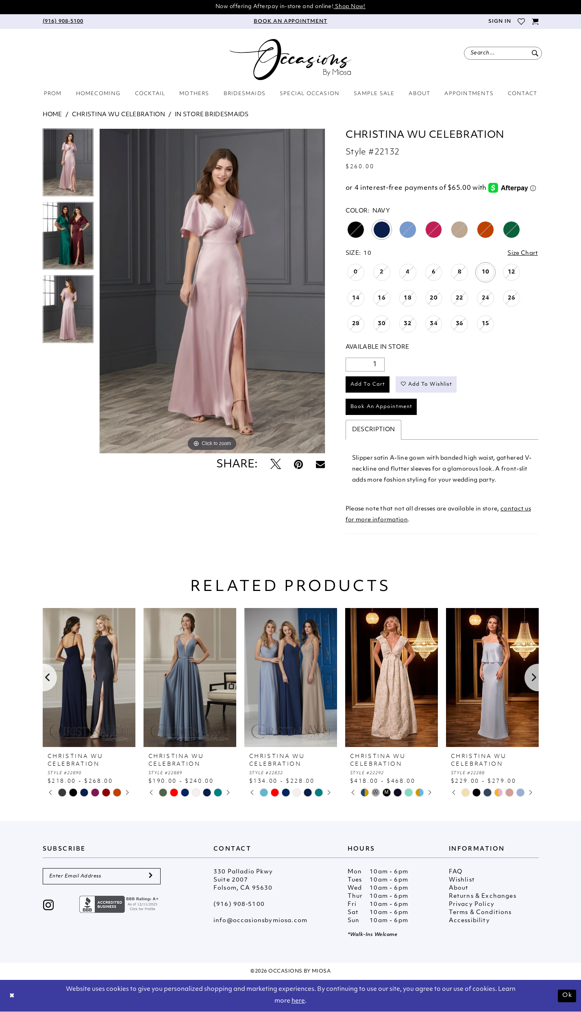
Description (373, 430)
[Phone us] (63, 21)
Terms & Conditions (480, 913)
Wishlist (462, 880)
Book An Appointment (381, 406)
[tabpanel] (68, 165)
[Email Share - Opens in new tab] (320, 465)
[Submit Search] (535, 53)
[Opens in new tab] (120, 904)
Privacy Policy (471, 904)
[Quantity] (365, 364)
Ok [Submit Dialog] (567, 995)
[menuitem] (63, 21)
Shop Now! (349, 6)
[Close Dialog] (12, 996)
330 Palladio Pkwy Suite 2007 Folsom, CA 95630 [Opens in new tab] (243, 880)
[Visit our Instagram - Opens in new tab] (48, 906)
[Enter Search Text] (503, 53)
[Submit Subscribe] (150, 876)
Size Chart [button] (522, 253)
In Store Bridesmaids (212, 115)
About (459, 888)
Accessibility (469, 921)
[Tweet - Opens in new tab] (275, 465)
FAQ (456, 872)
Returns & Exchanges (482, 896)
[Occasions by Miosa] (291, 59)
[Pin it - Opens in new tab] (298, 465)
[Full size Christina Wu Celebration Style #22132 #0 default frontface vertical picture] (212, 291)
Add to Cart (367, 384)
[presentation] (89, 677)
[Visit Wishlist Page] (521, 21)
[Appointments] (290, 21)
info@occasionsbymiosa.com (260, 921)
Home (52, 115)
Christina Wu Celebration (118, 115)
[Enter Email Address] (102, 876)
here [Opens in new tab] (298, 1001)
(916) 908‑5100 (239, 904)
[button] (498, 21)
